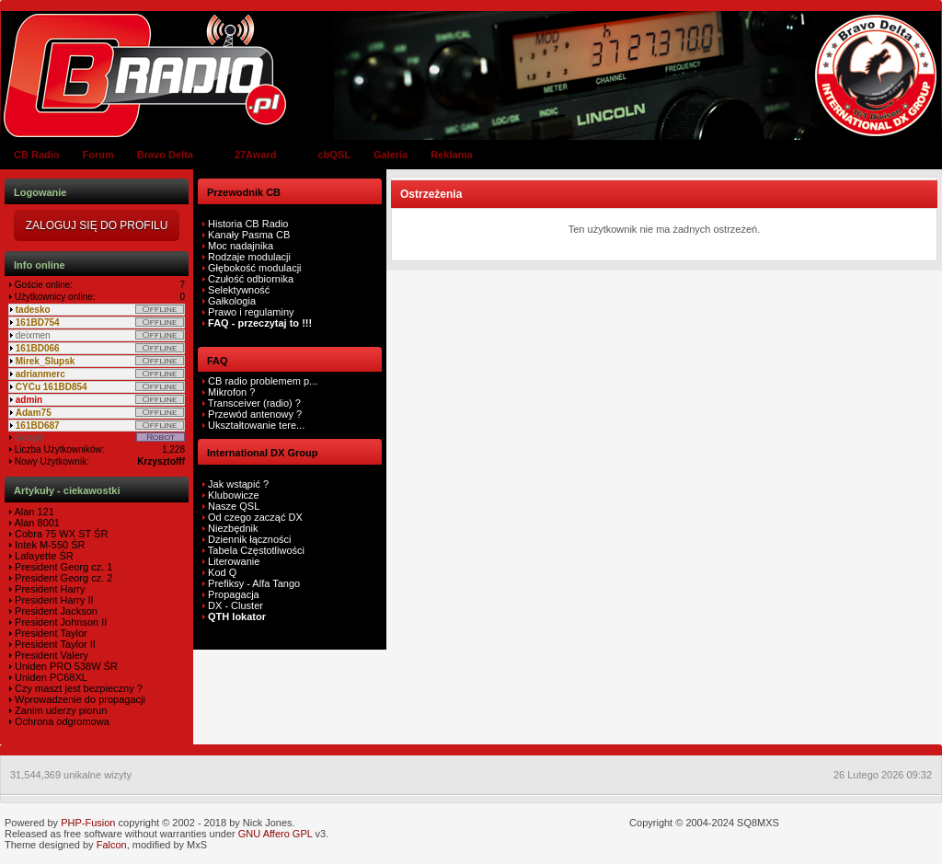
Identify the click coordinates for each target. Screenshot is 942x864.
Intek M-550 (40, 544)
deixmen (33, 335)
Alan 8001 (36, 522)
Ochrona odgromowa (60, 721)
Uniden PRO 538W (56, 666)
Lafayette (34, 555)
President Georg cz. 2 (62, 577)
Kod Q (222, 572)
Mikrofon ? (230, 391)
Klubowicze (233, 495)
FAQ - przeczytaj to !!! (258, 322)
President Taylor (49, 633)
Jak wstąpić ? (238, 484)
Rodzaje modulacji (249, 256)
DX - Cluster (235, 605)
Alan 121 (33, 511)
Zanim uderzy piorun (59, 710)
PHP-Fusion (88, 822)
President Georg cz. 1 (62, 566)
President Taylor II (54, 644)
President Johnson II (59, 622)
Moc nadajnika (240, 245)
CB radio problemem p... (261, 380)
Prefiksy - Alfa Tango (254, 583)
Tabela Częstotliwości (256, 550)
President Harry (48, 588)
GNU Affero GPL (275, 833)
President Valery (50, 655)
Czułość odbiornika (250, 278)
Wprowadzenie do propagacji (78, 699)
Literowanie (233, 561)
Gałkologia (230, 300)
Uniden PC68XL (49, 677)
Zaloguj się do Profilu (97, 225)
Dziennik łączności (249, 539)
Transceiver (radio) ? (253, 403)
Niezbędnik (233, 528)
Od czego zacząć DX (255, 517)
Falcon (112, 844)
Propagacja (233, 594)
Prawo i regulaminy (249, 311)
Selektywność (239, 289)
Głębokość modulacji (255, 267)
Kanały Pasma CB (249, 234)
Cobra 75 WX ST (51, 533)
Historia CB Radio (248, 223)
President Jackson (55, 610)
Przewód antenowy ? (253, 414)
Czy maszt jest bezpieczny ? (77, 688)
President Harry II (53, 599)
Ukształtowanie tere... (254, 425)
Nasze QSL (233, 506)
